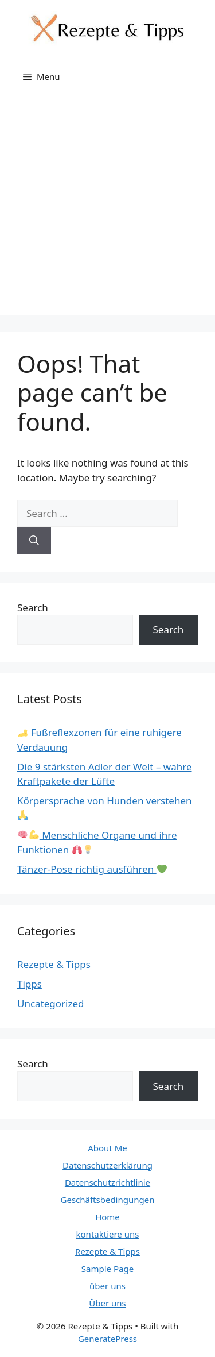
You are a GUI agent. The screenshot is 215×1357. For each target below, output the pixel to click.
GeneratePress (107, 1338)
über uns (107, 1286)
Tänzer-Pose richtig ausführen (92, 869)
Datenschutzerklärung (107, 1165)
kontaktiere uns (107, 1234)
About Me (107, 1148)
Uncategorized (50, 1003)
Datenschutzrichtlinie (107, 1182)
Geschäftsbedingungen (108, 1199)
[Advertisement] (107, 207)
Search (32, 607)
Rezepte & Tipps (54, 964)
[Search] (34, 540)
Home (107, 1217)
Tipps (29, 983)
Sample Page (107, 1268)
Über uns (107, 1303)
